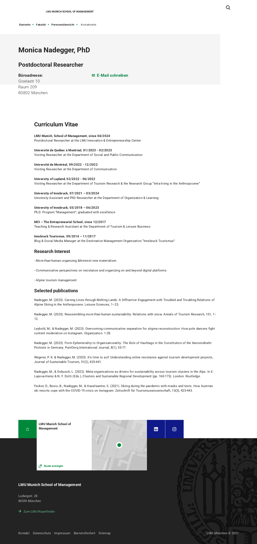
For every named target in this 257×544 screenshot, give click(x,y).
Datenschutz (42, 533)
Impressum (62, 533)
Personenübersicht (62, 24)
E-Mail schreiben (112, 75)
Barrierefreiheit (84, 533)
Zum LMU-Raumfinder (39, 511)
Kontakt (24, 533)
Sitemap (104, 533)
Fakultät (41, 24)
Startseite (24, 24)
